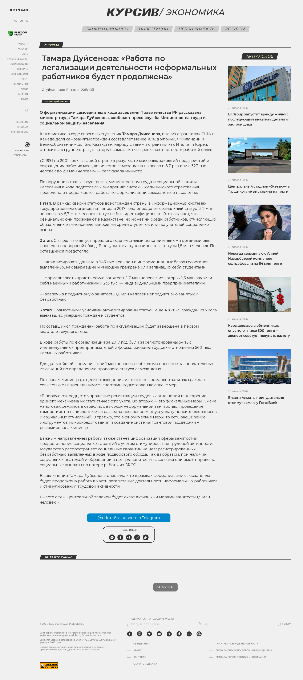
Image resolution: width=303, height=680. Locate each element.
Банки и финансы (107, 29)
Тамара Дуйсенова (56, 101)
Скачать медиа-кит (145, 664)
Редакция (22, 122)
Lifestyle (22, 69)
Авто (25, 54)
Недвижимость (196, 29)
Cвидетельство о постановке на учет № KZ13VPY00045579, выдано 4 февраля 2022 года (78, 641)
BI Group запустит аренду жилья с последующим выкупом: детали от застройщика (259, 119)
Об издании (141, 644)
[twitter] (149, 633)
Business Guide (19, 64)
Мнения (23, 94)
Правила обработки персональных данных (243, 650)
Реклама (22, 127)
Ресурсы (235, 29)
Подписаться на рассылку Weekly (152, 619)
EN (21, 21)
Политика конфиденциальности (236, 644)
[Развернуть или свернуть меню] (26, 110)
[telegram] (169, 633)
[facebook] (129, 633)
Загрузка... (165, 587)
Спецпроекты (19, 132)
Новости (22, 43)
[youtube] (159, 633)
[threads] (199, 633)
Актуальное (260, 56)
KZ (26, 21)
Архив (24, 99)
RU (15, 21)
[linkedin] (189, 633)
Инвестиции (153, 29)
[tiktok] (179, 633)
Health (24, 79)
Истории (22, 49)
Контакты (139, 657)
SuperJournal (19, 74)
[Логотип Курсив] (18, 9)
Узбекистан (20, 155)
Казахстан (21, 150)
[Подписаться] (203, 624)
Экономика (20, 84)
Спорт (24, 89)
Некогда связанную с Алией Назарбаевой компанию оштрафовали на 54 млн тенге (255, 258)
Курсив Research (17, 59)
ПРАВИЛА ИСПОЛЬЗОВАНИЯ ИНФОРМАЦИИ (240, 657)
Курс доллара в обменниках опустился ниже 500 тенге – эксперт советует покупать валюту (259, 331)
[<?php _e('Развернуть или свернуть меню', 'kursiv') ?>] (27, 144)
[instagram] (139, 633)
